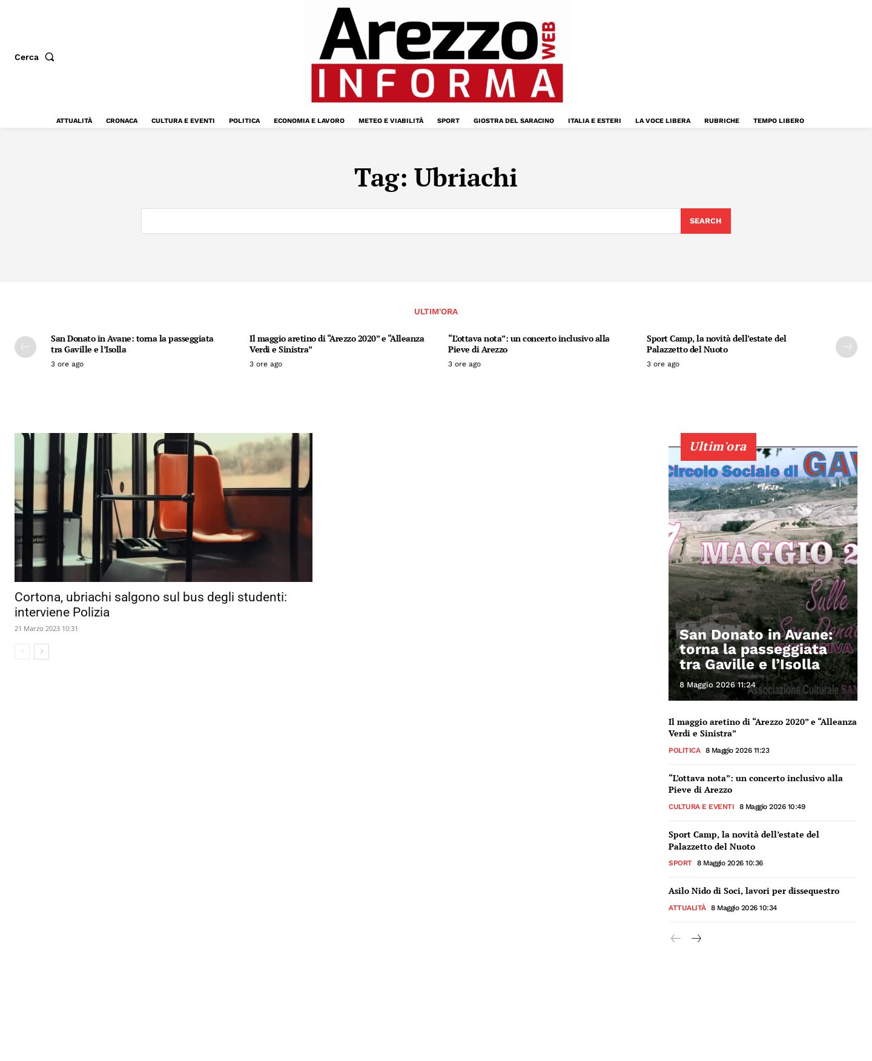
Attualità (687, 908)
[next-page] (846, 348)
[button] (37, 57)
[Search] (706, 221)
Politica (684, 750)
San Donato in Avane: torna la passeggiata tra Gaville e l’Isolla (132, 344)
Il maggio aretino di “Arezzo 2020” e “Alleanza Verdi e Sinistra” (336, 344)
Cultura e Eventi (701, 806)
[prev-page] (25, 348)
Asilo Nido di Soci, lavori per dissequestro (754, 890)
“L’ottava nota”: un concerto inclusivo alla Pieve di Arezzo (529, 344)
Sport (680, 863)
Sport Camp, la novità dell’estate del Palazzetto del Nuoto (717, 344)
